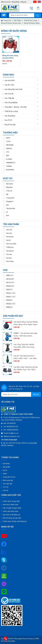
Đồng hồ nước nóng (31, 23)
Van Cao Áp (9, 94)
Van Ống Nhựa (10, 116)
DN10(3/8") (8, 279)
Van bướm (8, 237)
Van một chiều (9, 244)
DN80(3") (8, 307)
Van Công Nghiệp (11, 103)
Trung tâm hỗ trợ (9, 477)
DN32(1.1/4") (9, 293)
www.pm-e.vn (15, 436)
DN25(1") (8, 289)
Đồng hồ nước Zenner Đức (11, 23)
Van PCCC (8, 120)
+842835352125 (12, 426)
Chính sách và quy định (11, 501)
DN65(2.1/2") (9, 304)
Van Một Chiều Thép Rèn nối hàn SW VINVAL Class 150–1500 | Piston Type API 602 (26, 368)
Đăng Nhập (15, 2)
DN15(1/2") (8, 282)
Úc (5, 212)
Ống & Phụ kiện (10, 125)
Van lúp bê (8, 251)
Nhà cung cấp (8, 480)
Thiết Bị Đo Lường (30, 20)
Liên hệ (5, 490)
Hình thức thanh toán (10, 505)
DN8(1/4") (8, 275)
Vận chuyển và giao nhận (12, 508)
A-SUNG (7, 159)
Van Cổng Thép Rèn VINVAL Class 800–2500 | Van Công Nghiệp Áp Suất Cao (24, 346)
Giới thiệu (6, 464)
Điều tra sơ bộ (6, 2)
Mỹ (5, 194)
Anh (6, 215)
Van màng (8, 261)
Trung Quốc (8, 198)
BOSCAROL (8, 170)
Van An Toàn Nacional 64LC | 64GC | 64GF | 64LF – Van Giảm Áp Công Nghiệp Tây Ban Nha (25, 357)
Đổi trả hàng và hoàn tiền (12, 518)
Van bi (7, 240)
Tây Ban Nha (9, 208)
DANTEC (7, 148)
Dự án (5, 470)
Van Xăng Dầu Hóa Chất (13, 89)
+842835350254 (12, 430)
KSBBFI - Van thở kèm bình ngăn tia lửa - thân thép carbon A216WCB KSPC (25, 334)
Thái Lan (7, 191)
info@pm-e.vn (13, 433)
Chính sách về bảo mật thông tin (15, 521)
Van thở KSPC (10, 80)
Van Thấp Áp (9, 98)
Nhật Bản (8, 187)
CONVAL (7, 166)
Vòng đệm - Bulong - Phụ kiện (16, 107)
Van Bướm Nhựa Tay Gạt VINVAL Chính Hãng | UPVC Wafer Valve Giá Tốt (26, 323)
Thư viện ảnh (7, 484)
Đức (6, 205)
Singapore (8, 201)
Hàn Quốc (8, 184)
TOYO (6, 141)
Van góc (7, 258)
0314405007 (11, 423)
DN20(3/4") (8, 286)
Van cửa (7, 230)
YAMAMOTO (9, 163)
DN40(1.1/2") (9, 297)
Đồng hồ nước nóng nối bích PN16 (10, 57)
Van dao (7, 254)
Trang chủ (6, 20)
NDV (6, 156)
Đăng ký (23, 2)
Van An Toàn (9, 85)
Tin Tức (5, 487)
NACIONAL (8, 145)
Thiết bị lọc (8, 247)
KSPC (6, 138)
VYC (6, 152)
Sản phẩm (17, 20)
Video (5, 474)
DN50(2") (8, 300)
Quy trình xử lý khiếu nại (11, 515)
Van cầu (7, 233)
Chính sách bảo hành (10, 511)
